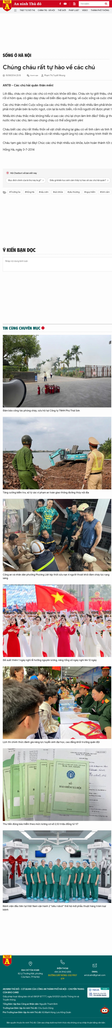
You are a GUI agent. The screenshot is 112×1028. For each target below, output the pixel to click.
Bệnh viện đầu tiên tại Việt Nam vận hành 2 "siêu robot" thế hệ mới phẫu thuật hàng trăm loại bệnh (54, 908)
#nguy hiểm (89, 192)
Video (85, 10)
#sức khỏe (58, 192)
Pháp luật (74, 10)
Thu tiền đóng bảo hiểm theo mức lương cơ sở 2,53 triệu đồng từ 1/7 (40, 824)
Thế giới (62, 10)
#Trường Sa (14, 192)
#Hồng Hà (29, 192)
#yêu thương (74, 192)
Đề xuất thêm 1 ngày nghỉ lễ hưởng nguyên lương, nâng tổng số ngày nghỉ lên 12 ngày (50, 660)
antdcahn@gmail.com (94, 975)
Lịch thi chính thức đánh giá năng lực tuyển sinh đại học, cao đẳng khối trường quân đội (51, 742)
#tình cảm (105, 192)
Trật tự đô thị (27, 10)
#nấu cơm (43, 192)
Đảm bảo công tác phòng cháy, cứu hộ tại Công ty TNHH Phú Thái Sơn (41, 410)
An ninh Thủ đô (27, 4)
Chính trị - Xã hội (46, 10)
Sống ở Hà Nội (17, 55)
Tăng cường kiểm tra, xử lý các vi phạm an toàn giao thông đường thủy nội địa (46, 492)
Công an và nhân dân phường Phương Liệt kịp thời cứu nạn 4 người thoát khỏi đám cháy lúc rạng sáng (56, 576)
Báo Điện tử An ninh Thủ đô (7, 5)
